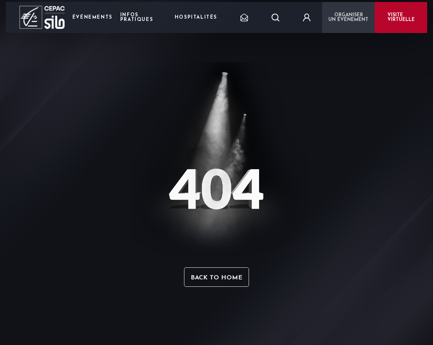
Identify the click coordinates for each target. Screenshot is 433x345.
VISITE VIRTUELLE (401, 17)
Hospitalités (196, 17)
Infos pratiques (136, 17)
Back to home (216, 278)
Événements (92, 17)
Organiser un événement (348, 17)
